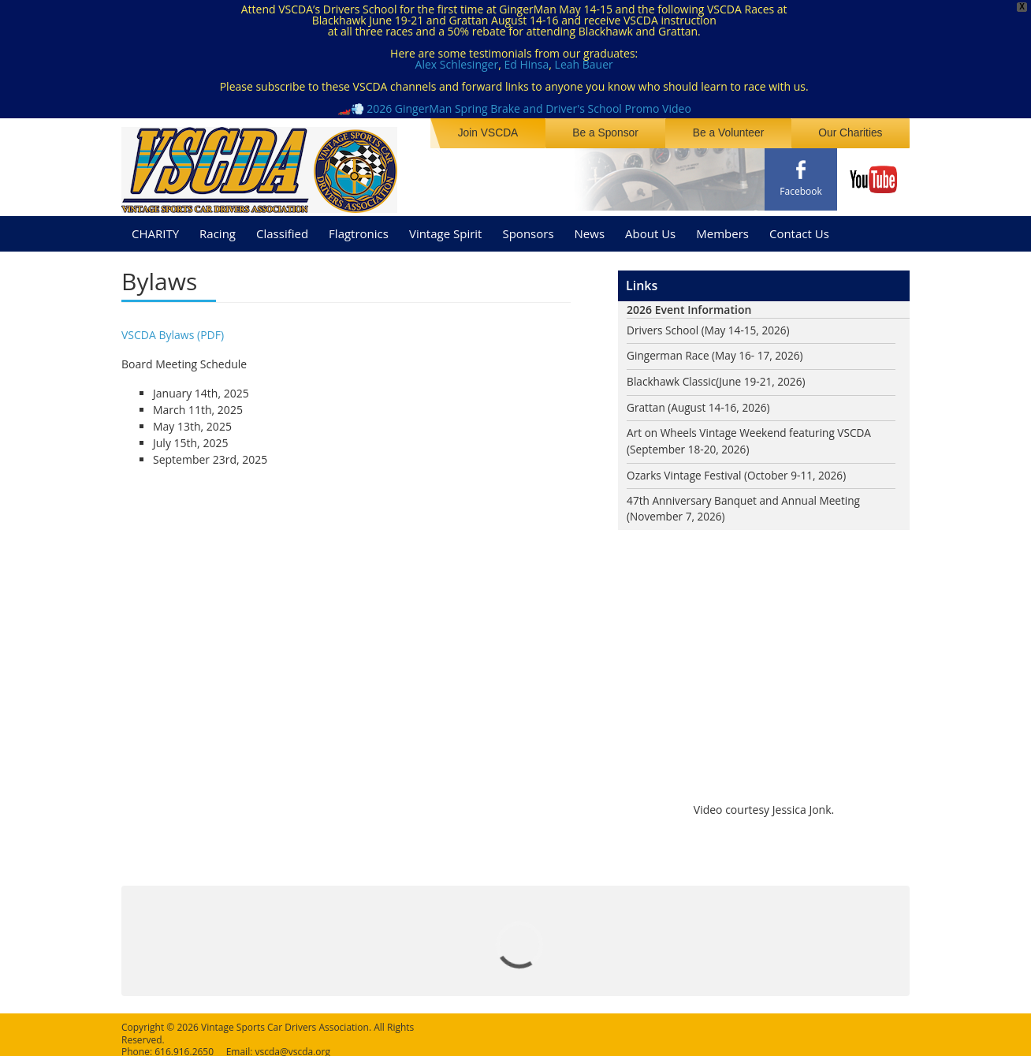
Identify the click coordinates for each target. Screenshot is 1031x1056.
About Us (650, 228)
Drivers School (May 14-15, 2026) (710, 325)
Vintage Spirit (445, 228)
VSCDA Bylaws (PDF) (172, 329)
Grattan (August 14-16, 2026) (700, 403)
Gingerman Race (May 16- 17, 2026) (717, 351)
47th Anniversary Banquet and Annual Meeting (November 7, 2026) (746, 506)
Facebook (800, 191)
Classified (282, 228)
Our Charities (852, 133)
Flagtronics (359, 228)
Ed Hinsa (526, 64)
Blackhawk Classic (672, 377)
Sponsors (527, 228)
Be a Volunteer (733, 133)
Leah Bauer (584, 64)
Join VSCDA (498, 133)
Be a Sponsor (612, 133)
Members (722, 228)
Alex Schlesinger (457, 64)
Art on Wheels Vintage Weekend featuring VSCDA (752, 429)
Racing (217, 228)
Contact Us (799, 228)
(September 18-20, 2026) (690, 445)
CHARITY (155, 228)
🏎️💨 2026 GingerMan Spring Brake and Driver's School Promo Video (514, 108)
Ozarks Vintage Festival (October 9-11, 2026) (739, 472)
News (590, 228)
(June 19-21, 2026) (764, 377)
